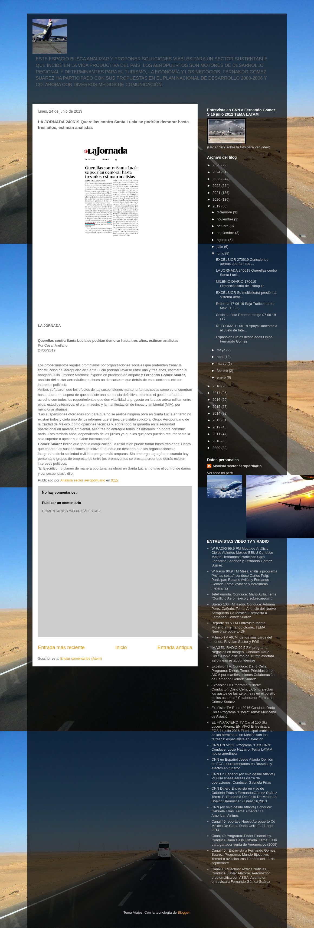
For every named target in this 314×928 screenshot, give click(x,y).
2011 (216, 434)
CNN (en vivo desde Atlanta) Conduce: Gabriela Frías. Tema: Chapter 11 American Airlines (241, 811)
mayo (221, 350)
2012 (216, 427)
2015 (216, 407)
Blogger (183, 912)
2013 (216, 420)
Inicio (121, 647)
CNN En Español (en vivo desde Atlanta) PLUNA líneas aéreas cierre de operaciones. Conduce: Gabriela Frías (243, 778)
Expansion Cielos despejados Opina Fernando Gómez (244, 339)
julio (220, 247)
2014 (216, 413)
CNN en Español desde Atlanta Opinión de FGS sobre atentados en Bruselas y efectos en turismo (242, 763)
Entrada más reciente (61, 647)
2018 (216, 386)
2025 (216, 165)
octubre (223, 226)
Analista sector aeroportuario (236, 466)
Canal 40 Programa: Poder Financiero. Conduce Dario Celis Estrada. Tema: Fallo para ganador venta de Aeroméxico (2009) (244, 840)
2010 (216, 441)
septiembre (226, 233)
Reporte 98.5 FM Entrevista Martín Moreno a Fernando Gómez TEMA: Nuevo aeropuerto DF (238, 627)
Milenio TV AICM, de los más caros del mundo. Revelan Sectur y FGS (241, 639)
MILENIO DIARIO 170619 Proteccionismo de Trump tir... (241, 283)
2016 (216, 400)
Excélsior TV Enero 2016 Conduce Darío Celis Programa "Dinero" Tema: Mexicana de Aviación (243, 712)
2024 (216, 172)
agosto (222, 240)
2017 (216, 393)
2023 (216, 179)
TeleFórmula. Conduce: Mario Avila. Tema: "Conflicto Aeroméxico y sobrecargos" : (244, 596)
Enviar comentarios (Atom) (81, 658)
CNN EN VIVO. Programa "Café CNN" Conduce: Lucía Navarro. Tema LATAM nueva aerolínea (241, 749)
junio (221, 253)
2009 (216, 448)
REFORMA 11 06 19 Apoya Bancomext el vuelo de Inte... (246, 328)
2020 (216, 199)
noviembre (225, 219)
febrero (223, 371)
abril (220, 357)
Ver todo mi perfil (220, 473)
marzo (222, 364)
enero (222, 377)
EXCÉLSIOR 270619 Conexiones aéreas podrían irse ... (242, 262)
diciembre (225, 212)
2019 (216, 206)
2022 (216, 186)
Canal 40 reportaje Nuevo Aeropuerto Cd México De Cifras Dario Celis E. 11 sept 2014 (243, 825)
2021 (216, 193)
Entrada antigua (175, 647)
